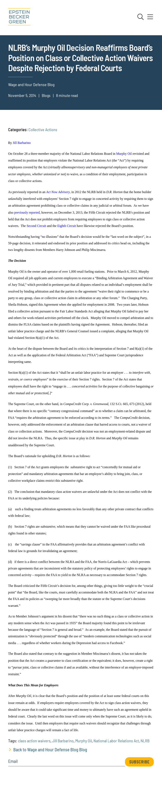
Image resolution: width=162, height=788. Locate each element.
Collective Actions (42, 129)
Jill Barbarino (63, 740)
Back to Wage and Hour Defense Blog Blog (50, 749)
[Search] (140, 17)
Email (13, 761)
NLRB (145, 740)
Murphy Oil (83, 740)
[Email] (66, 762)
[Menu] (150, 18)
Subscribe (139, 761)
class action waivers (34, 740)
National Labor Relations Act (116, 740)
